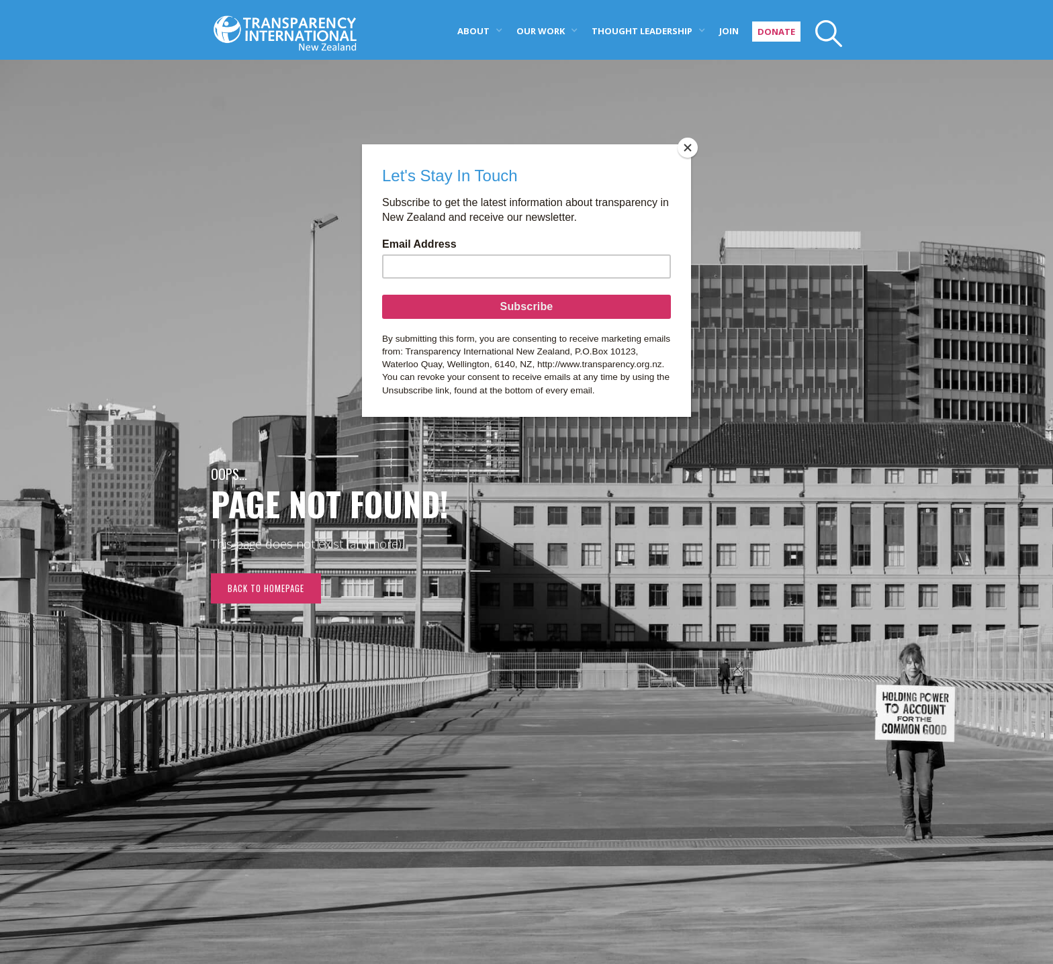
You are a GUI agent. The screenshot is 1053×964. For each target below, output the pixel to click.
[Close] (688, 148)
